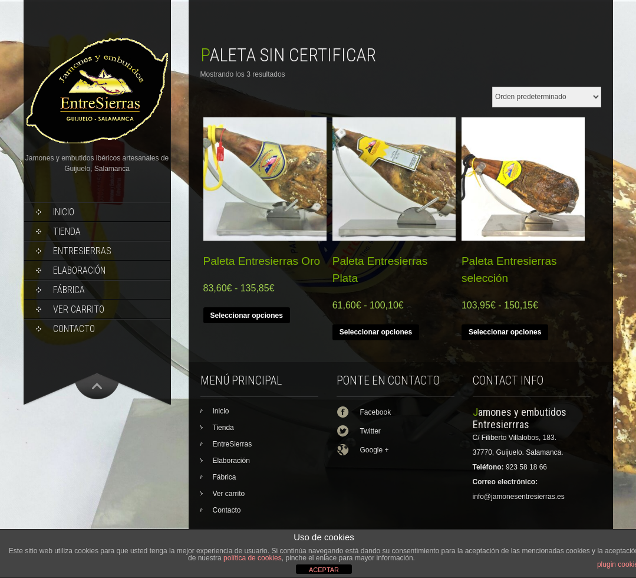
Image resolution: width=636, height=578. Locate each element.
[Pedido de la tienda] (546, 97)
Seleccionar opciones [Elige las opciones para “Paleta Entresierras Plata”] (376, 332)
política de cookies (252, 558)
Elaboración (79, 270)
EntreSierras (82, 251)
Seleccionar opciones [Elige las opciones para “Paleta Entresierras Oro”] (246, 315)
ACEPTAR (324, 569)
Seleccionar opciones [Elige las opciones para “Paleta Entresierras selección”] (505, 332)
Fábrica (69, 289)
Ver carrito (78, 309)
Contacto (74, 328)
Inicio (63, 212)
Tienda (67, 231)
